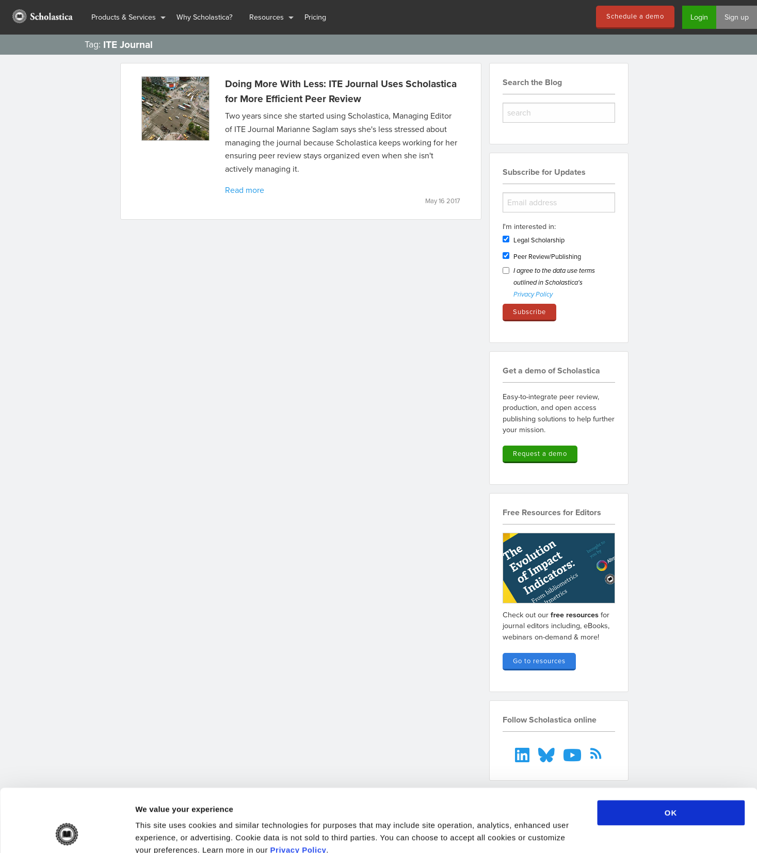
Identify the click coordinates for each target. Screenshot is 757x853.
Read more (244, 189)
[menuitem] (41, 17)
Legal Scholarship (539, 239)
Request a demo (540, 453)
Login (699, 16)
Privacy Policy (298, 790)
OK (671, 753)
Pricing (315, 16)
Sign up (736, 16)
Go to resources (539, 660)
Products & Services (123, 16)
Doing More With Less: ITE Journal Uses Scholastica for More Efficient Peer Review (341, 91)
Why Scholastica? (204, 16)
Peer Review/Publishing (547, 256)
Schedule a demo (635, 16)
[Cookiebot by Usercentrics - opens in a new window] (67, 833)
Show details (542, 832)
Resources (266, 16)
